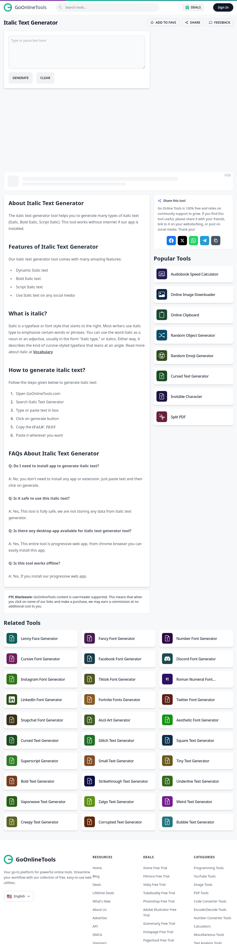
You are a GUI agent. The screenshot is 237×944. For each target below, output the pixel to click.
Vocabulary (43, 351)
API (95, 926)
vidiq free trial (154, 884)
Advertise (100, 918)
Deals (193, 7)
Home (97, 868)
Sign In (223, 7)
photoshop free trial (159, 901)
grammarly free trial (159, 923)
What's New (101, 901)
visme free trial (155, 868)
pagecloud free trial (158, 940)
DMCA (97, 934)
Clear (45, 78)
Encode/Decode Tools (210, 909)
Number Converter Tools (212, 918)
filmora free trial (156, 876)
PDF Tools (201, 893)
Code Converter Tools (210, 901)
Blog (96, 876)
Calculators (202, 926)
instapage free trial (158, 932)
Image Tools (203, 884)
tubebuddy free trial (159, 893)
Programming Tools (209, 868)
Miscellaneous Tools (209, 934)
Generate (20, 78)
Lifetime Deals (103, 893)
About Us (99, 909)
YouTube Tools (204, 876)
